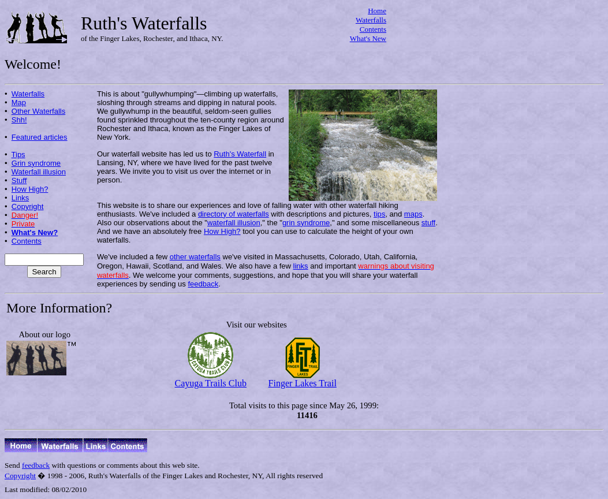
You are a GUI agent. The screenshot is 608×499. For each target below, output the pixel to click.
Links (20, 197)
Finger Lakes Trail (302, 379)
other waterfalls (195, 256)
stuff (428, 222)
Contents (373, 29)
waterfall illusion (233, 222)
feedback (203, 284)
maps (413, 214)
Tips (18, 154)
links (300, 266)
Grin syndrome (36, 163)
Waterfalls (371, 20)
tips (379, 214)
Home (377, 10)
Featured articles (40, 137)
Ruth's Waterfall (240, 154)
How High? (30, 189)
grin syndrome (306, 222)
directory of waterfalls (233, 214)
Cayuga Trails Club (210, 379)
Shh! (19, 120)
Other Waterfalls (38, 111)
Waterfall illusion (39, 171)
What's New (368, 38)
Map (19, 102)
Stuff (19, 180)
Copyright (28, 206)
